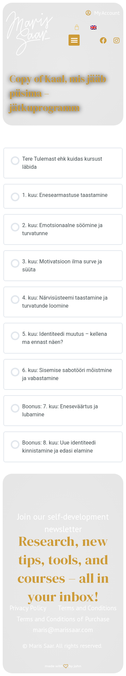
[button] (74, 40)
